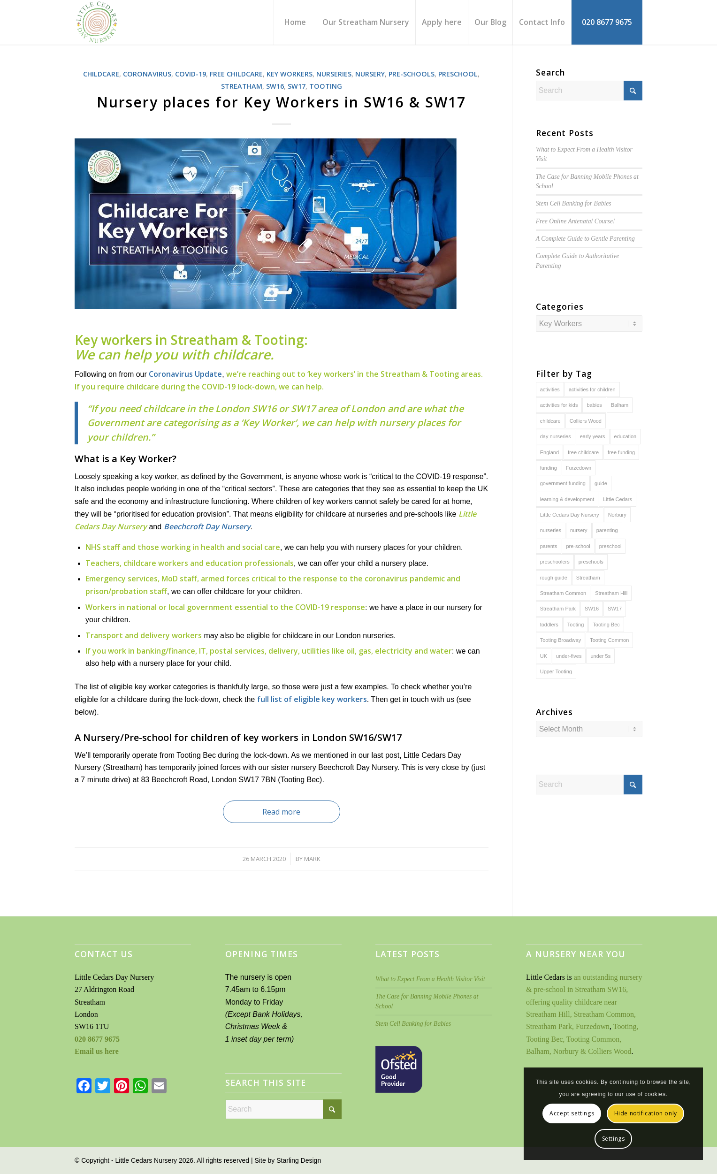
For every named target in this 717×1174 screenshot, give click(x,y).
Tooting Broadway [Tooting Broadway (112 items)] (560, 640)
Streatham (241, 86)
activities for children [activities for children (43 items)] (592, 389)
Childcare (101, 73)
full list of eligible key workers (312, 699)
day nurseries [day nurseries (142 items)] (555, 436)
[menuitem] (295, 22)
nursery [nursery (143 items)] (578, 530)
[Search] (589, 90)
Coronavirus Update (185, 374)
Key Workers (290, 73)
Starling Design (298, 1160)
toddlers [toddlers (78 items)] (549, 624)
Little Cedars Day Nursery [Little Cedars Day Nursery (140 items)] (569, 515)
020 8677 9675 (97, 1039)
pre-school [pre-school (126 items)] (578, 546)
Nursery (370, 73)
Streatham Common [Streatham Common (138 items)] (563, 593)
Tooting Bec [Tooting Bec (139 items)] (606, 624)
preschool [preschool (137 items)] (610, 546)
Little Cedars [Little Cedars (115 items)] (617, 499)
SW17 (296, 86)
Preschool (458, 73)
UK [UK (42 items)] (543, 656)
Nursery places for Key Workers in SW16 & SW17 (281, 102)
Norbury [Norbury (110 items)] (617, 515)
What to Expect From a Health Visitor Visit (430, 979)
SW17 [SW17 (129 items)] (615, 608)
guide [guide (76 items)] (601, 483)
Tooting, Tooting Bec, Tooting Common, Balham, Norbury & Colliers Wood (582, 1038)
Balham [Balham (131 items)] (619, 405)
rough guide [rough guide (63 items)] (553, 577)
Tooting (325, 86)
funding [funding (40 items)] (548, 468)
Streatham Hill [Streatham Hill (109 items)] (611, 593)
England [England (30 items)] (549, 452)
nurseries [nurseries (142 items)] (550, 530)
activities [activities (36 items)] (550, 389)
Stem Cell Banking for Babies (573, 203)
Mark (312, 858)
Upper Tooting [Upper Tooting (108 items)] (556, 671)
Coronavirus (147, 73)
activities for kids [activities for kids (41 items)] (559, 405)
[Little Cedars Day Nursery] (123, 22)
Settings (613, 1139)
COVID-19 (190, 73)
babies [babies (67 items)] (594, 405)
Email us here (97, 1051)
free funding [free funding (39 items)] (621, 452)
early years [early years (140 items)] (592, 436)
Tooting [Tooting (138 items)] (575, 624)
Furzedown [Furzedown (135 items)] (578, 468)
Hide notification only (645, 1113)
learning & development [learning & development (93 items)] (567, 499)
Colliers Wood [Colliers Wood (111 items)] (586, 421)
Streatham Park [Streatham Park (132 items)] (558, 608)
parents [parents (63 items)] (548, 546)
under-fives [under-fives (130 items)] (568, 656)
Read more (281, 812)
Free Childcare (236, 73)
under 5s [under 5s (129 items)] (600, 656)
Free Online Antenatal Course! (575, 221)
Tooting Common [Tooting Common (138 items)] (609, 640)
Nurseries (333, 73)
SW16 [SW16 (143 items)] (592, 608)
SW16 (275, 86)
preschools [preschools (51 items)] (591, 561)
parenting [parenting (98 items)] (607, 530)
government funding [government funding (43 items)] (563, 483)
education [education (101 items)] (625, 436)
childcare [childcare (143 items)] (550, 421)
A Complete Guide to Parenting (585, 238)
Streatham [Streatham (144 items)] (588, 577)
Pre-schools (412, 73)
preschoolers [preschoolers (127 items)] (555, 561)
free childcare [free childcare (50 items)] (583, 452)
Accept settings (571, 1113)
